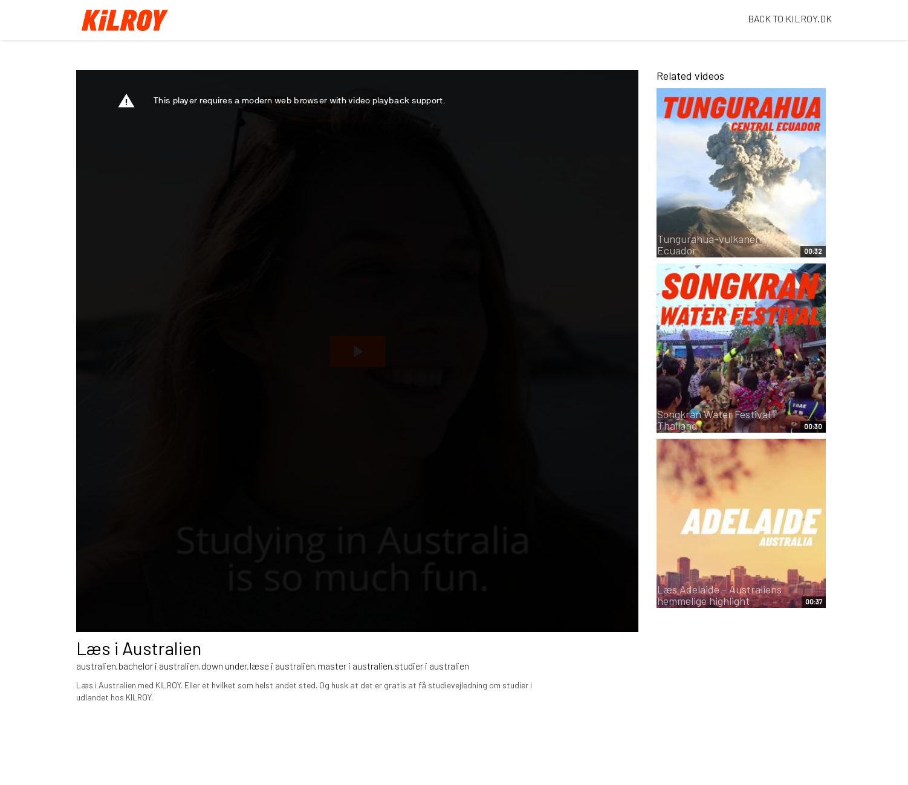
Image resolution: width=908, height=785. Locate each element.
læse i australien (282, 665)
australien (96, 665)
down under (224, 665)
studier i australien (432, 665)
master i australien (354, 665)
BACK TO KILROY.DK (790, 18)
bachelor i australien (158, 665)
